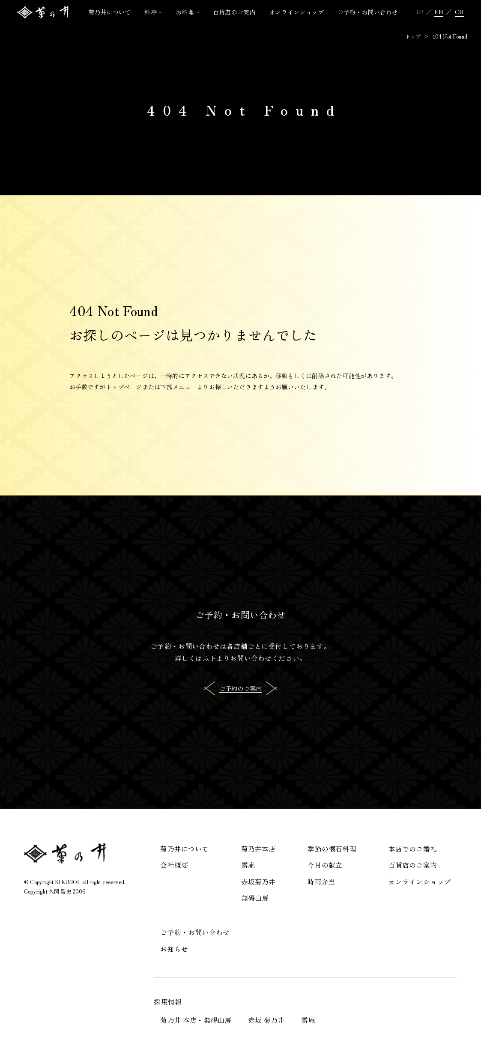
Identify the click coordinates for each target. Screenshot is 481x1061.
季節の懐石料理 (332, 849)
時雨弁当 (321, 882)
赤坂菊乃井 (258, 882)
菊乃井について (184, 849)
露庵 (248, 865)
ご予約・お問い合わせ (195, 932)
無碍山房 (255, 898)
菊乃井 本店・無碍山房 (195, 1020)
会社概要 (174, 865)
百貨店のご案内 (412, 865)
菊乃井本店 (258, 849)
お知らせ (174, 949)
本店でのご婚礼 (412, 849)
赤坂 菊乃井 (266, 1020)
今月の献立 (325, 865)
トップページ (124, 387)
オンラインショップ (419, 882)
